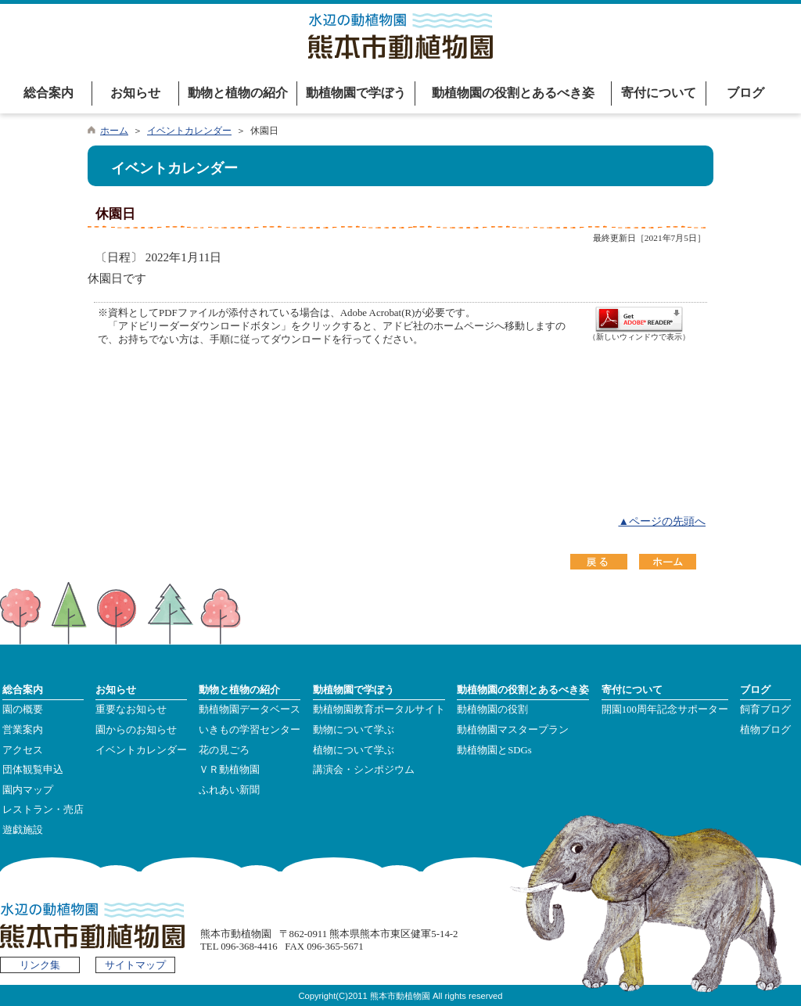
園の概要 (22, 709)
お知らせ (135, 92)
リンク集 (40, 965)
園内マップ (27, 790)
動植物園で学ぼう (356, 92)
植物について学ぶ (353, 750)
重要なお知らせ (131, 709)
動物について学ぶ (353, 729)
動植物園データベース (249, 709)
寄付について (658, 92)
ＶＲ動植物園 (229, 769)
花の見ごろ (224, 750)
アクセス (22, 750)
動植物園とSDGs (494, 750)
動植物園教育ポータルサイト (379, 709)
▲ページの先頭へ (662, 521)
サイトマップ (135, 965)
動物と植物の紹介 (238, 92)
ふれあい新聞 (229, 790)
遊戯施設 (22, 830)
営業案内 (22, 729)
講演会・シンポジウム (364, 769)
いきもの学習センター (249, 729)
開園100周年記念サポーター (665, 709)
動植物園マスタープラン (513, 729)
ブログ (745, 92)
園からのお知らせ (136, 729)
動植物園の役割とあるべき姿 (513, 92)
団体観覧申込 (32, 769)
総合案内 (48, 92)
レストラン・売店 (43, 809)
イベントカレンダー (189, 130)
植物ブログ (765, 729)
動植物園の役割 (492, 709)
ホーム (114, 130)
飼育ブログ (765, 709)
